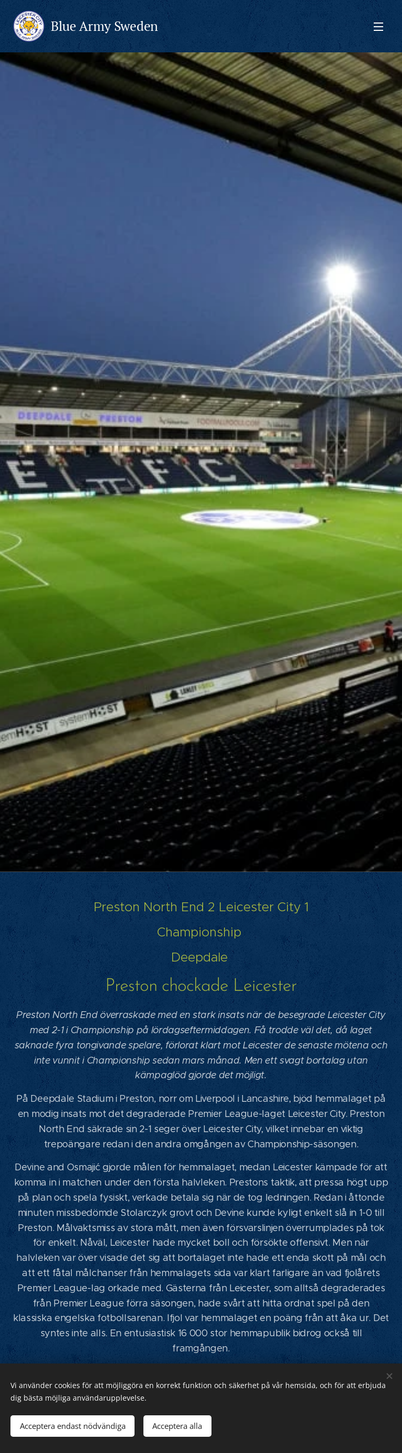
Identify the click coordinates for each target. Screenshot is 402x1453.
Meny (378, 26)
